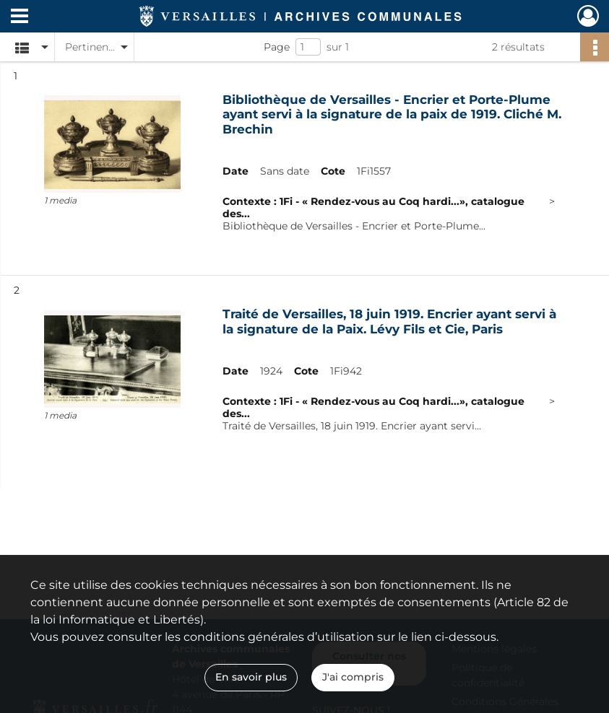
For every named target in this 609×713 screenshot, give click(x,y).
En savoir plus (251, 676)
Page (277, 46)
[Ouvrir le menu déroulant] (19, 17)
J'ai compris (353, 676)
